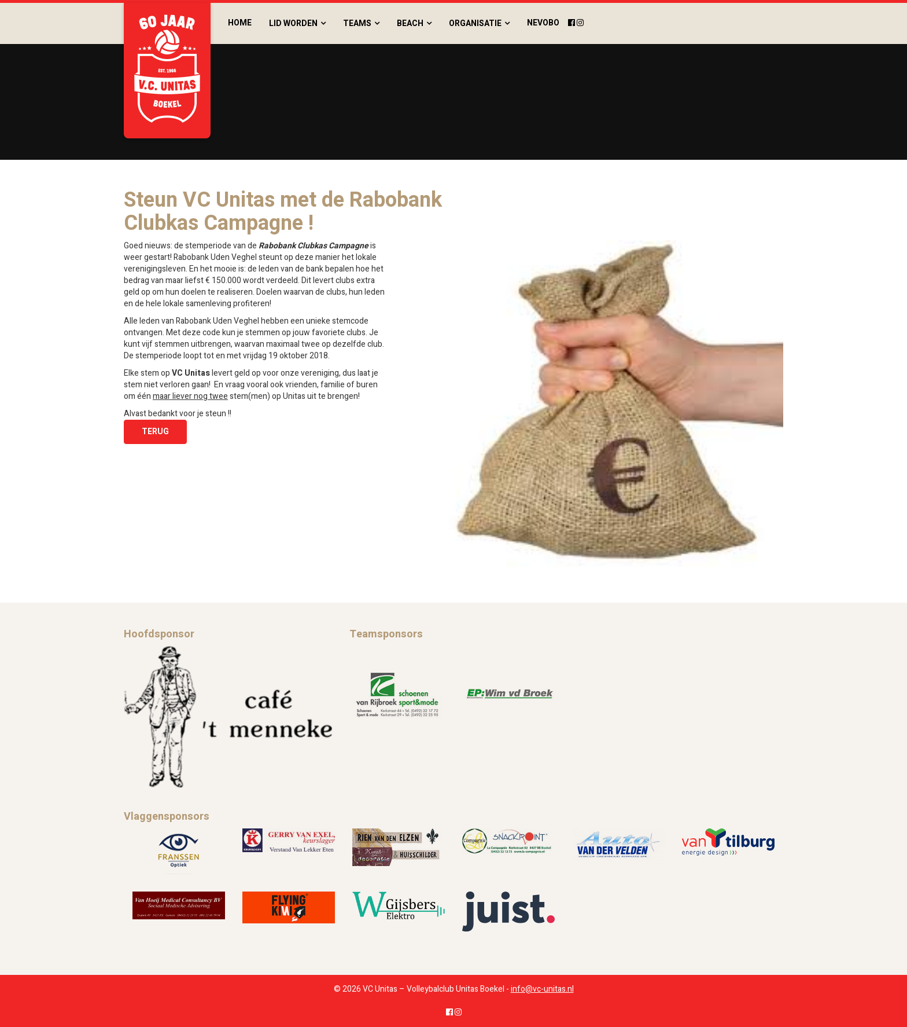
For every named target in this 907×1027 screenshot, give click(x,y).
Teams (357, 23)
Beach (410, 23)
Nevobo (543, 23)
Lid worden (293, 23)
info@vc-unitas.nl (542, 989)
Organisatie (475, 23)
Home (240, 23)
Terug (155, 432)
